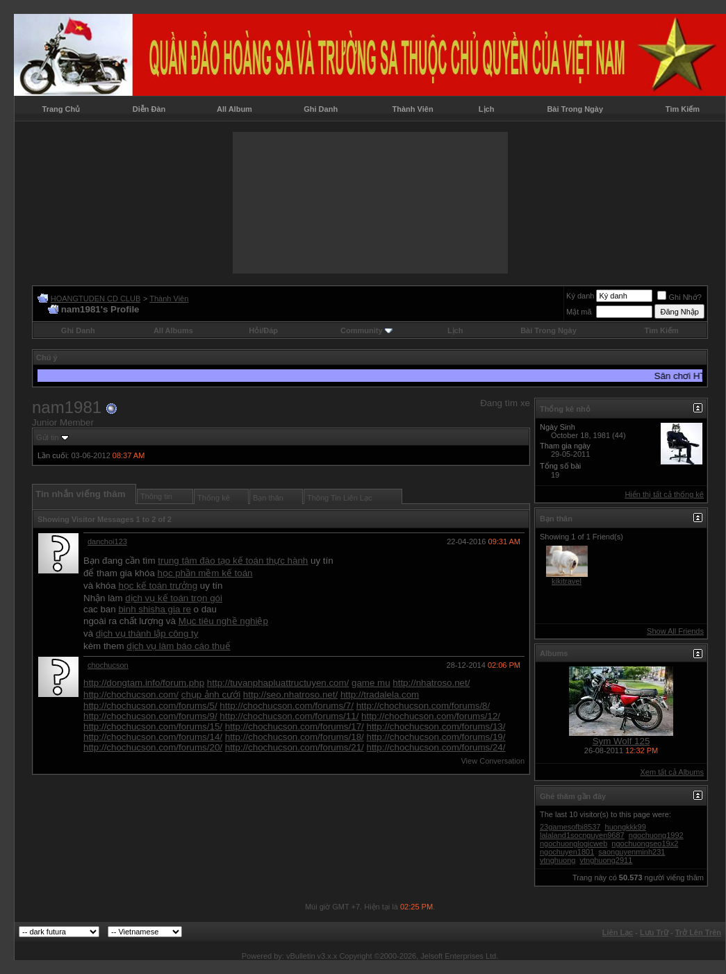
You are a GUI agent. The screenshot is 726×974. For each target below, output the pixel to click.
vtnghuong (557, 860)
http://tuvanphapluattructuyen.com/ (278, 683)
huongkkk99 (625, 827)
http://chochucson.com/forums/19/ (435, 737)
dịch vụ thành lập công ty (147, 633)
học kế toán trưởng (157, 585)
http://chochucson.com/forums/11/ (289, 716)
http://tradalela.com (379, 694)
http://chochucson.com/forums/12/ (430, 716)
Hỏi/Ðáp (263, 330)
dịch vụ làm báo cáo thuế (178, 646)
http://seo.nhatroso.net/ (290, 694)
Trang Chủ (61, 109)
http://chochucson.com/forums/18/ (294, 737)
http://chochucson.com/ (131, 694)
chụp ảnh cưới (210, 694)
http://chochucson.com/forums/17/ (294, 726)
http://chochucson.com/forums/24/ (435, 747)
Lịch (487, 109)
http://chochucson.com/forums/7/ (287, 705)
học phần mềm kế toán (205, 573)
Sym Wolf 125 (621, 741)
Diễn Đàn (149, 109)
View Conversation (493, 761)
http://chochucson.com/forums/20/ (152, 747)
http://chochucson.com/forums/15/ (152, 726)
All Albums (173, 330)
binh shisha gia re (154, 609)
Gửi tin (47, 437)
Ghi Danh (321, 109)
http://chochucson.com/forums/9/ (150, 716)
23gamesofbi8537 (570, 827)
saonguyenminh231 (631, 852)
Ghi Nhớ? (679, 297)
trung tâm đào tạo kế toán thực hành (233, 560)
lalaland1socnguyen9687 (582, 835)
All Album (234, 109)
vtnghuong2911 (605, 860)
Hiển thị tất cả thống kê (664, 494)
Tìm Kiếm (683, 109)
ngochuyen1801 (567, 852)
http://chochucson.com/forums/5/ (150, 705)
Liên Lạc (618, 932)
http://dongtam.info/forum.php (143, 683)
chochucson (108, 665)
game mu (371, 683)
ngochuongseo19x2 (644, 843)
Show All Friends (675, 631)
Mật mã (579, 312)
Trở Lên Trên (698, 932)
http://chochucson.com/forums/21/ (294, 747)
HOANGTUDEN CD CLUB (96, 298)
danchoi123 (107, 541)
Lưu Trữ (654, 932)
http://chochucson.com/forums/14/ (152, 737)
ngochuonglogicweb (573, 843)
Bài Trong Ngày (575, 109)
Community (366, 330)
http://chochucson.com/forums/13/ (435, 726)
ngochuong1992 (656, 835)
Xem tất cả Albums (672, 772)
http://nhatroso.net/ (431, 683)
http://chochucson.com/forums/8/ (423, 705)
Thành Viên (413, 109)
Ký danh (580, 296)
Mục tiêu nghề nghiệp (223, 621)
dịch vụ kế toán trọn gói (173, 598)
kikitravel (566, 581)
